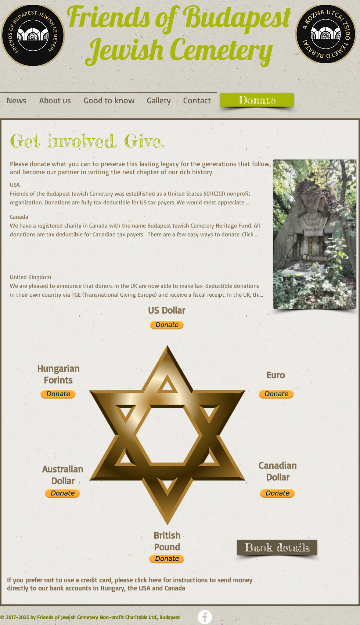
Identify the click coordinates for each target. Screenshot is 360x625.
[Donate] (257, 100)
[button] (109, 100)
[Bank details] (277, 547)
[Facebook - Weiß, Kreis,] (205, 617)
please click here (138, 580)
